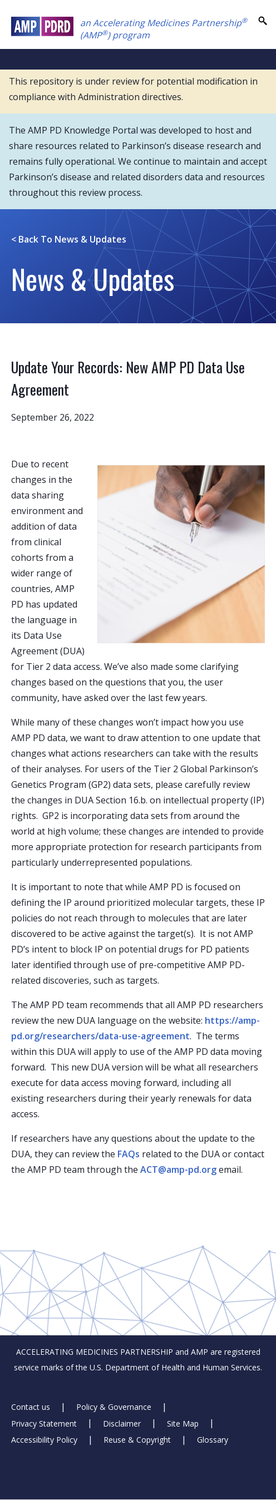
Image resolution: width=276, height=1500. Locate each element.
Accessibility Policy (44, 1439)
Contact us (30, 1407)
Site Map (183, 1423)
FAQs (128, 1154)
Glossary (212, 1439)
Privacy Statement (44, 1423)
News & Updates (68, 239)
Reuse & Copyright (137, 1439)
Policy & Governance (113, 1407)
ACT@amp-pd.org (178, 1169)
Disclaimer (122, 1423)
